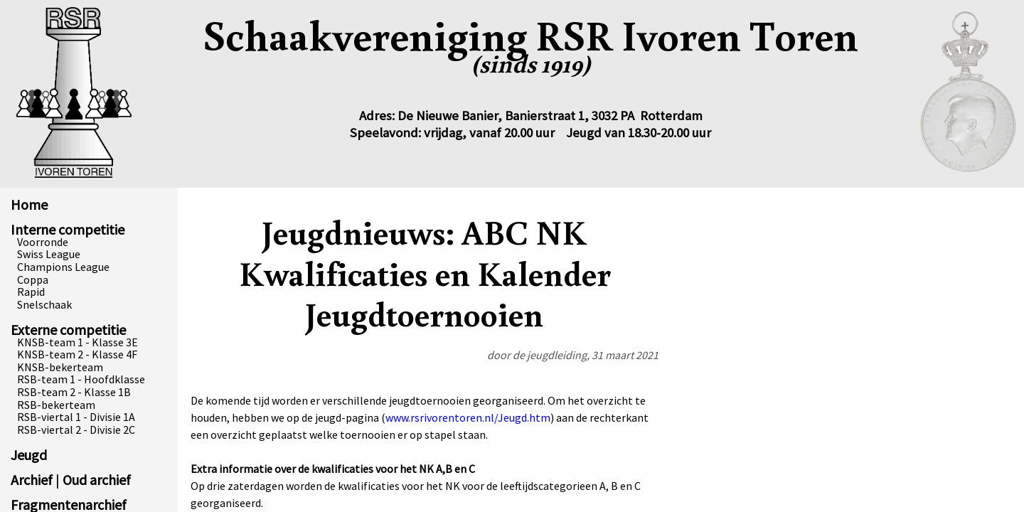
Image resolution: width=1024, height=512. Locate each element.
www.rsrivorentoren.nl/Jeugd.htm (467, 417)
